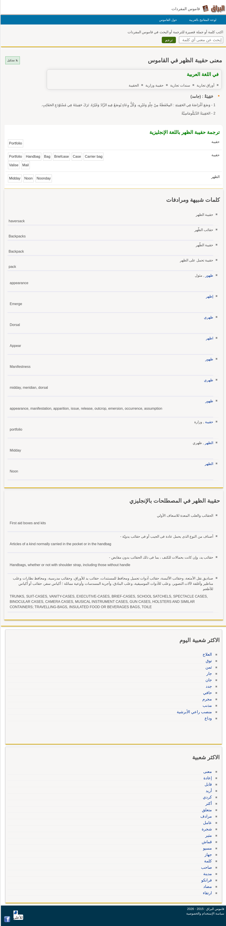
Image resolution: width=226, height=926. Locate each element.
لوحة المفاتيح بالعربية (202, 20)
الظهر (208, 443)
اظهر (209, 338)
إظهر (209, 296)
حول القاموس (167, 20)
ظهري (208, 317)
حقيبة (208, 422)
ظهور (209, 275)
